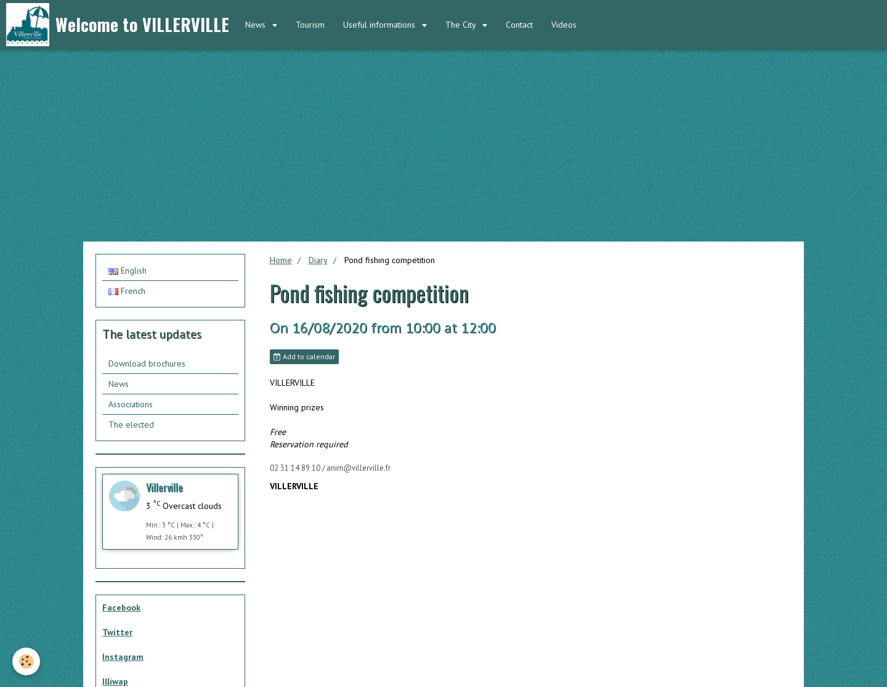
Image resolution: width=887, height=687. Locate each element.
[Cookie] (26, 661)
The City (461, 24)
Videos (564, 24)
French (126, 290)
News (256, 24)
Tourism (310, 24)
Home (281, 260)
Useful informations (380, 24)
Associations (130, 404)
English (127, 270)
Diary (318, 260)
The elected (131, 424)
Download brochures (146, 363)
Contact (519, 24)
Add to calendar (304, 356)
